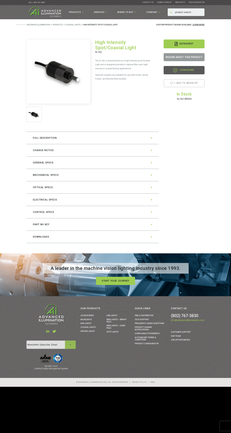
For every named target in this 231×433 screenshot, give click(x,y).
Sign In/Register (197, 2)
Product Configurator (147, 343)
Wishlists (180, 2)
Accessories (87, 315)
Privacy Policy (139, 382)
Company (151, 12)
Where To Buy (125, 12)
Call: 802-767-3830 (36, 2)
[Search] (186, 12)
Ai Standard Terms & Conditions (145, 338)
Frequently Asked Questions (149, 323)
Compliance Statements (147, 333)
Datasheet (184, 44)
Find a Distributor (144, 315)
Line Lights (112, 315)
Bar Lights (86, 323)
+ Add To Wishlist (184, 83)
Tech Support (142, 319)
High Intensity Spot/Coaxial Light (115, 44)
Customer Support (181, 332)
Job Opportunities (180, 340)
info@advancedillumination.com (188, 320)
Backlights (86, 319)
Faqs (152, 382)
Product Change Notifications (143, 328)
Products (75, 12)
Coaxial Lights (88, 327)
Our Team (176, 336)
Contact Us (148, 2)
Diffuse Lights (88, 331)
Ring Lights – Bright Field (117, 320)
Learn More (199, 25)
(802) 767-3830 (184, 315)
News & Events (164, 2)
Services (99, 12)
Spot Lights (113, 332)
